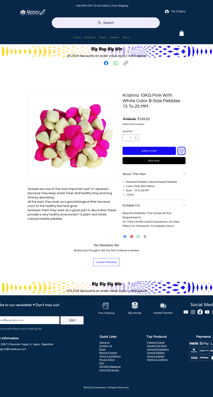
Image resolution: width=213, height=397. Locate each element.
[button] (181, 33)
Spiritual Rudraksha (158, 349)
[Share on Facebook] (125, 236)
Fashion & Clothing (157, 359)
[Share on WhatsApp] (138, 236)
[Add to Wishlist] (181, 151)
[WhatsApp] (116, 63)
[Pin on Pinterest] (131, 236)
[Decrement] (125, 138)
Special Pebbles (156, 352)
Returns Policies (108, 352)
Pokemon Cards (156, 342)
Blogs (102, 349)
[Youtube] (186, 312)
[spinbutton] (131, 138)
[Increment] (136, 138)
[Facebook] (106, 63)
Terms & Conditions (110, 356)
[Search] (106, 22)
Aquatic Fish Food (157, 345)
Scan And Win (105, 378)
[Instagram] (193, 312)
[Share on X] (145, 236)
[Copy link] (125, 63)
